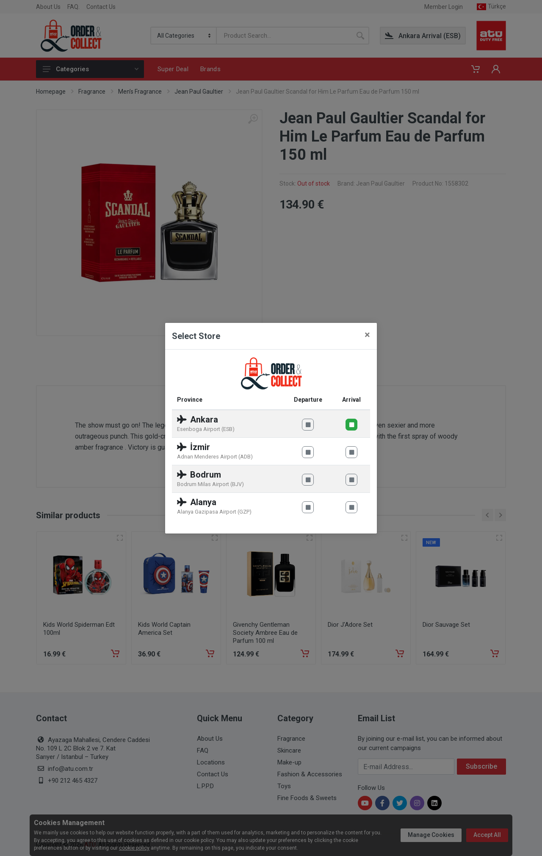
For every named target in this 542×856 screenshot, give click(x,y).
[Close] (367, 335)
